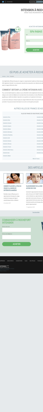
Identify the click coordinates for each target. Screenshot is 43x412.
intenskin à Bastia (7, 129)
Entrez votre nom (6, 226)
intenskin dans (6, 152)
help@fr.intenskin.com (4, 267)
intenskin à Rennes (7, 144)
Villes (26, 260)
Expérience (2, 260)
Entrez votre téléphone (7, 233)
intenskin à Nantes (7, 141)
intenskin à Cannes (7, 123)
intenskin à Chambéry (8, 135)
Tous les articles (36, 212)
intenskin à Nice (6, 120)
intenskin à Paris (6, 117)
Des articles (32, 260)
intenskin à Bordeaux (7, 132)
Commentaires (19, 260)
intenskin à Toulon (7, 147)
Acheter (16, 244)
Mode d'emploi (10, 260)
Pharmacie (40, 260)
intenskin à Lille (6, 138)
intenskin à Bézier (7, 155)
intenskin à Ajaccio (7, 126)
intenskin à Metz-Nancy (8, 150)
